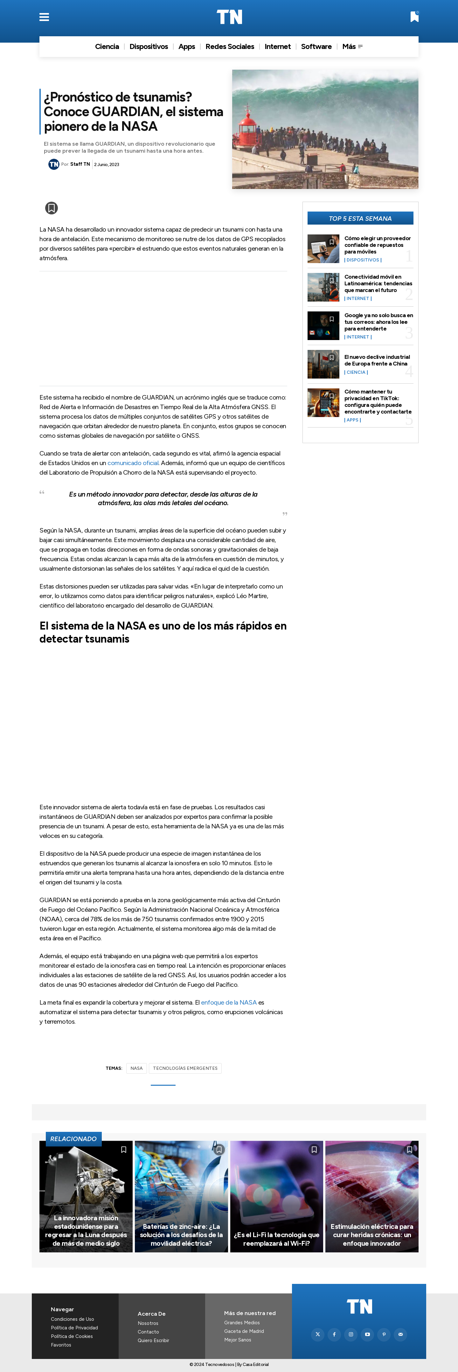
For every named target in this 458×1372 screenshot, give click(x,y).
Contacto (148, 1332)
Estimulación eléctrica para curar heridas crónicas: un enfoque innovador (371, 1235)
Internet (358, 298)
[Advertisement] (163, 328)
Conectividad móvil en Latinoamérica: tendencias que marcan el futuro (378, 283)
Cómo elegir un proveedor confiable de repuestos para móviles (377, 245)
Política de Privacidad (74, 1328)
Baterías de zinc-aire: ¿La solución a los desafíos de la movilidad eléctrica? (181, 1235)
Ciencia (356, 372)
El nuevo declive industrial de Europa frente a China (377, 360)
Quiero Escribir (153, 1340)
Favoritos (61, 1345)
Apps (352, 419)
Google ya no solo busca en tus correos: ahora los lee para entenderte (378, 322)
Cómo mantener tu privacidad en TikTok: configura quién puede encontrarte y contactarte (378, 401)
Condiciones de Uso (72, 1319)
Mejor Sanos (237, 1340)
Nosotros (148, 1323)
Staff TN (80, 164)
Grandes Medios (242, 1323)
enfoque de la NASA (229, 1002)
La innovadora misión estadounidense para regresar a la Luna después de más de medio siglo (86, 1230)
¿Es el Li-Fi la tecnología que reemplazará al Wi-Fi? (277, 1238)
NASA (136, 1068)
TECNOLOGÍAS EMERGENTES (185, 1068)
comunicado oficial (133, 463)
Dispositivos (363, 260)
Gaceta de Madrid (244, 1331)
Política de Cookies (72, 1336)
